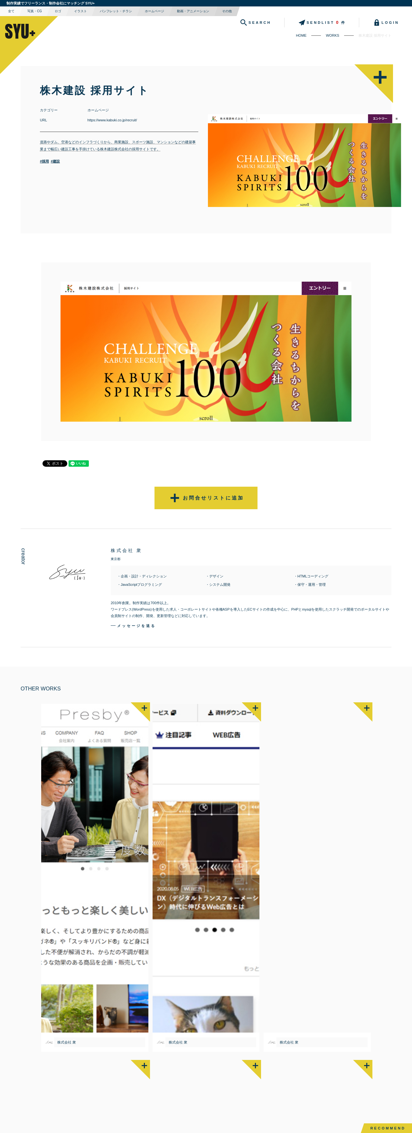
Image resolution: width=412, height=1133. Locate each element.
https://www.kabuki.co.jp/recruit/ (112, 120)
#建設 (55, 161)
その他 (227, 11)
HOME (301, 35)
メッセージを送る (136, 626)
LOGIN (385, 22)
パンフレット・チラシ (116, 11)
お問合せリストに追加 (206, 498)
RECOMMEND (388, 1128)
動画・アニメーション (193, 11)
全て (11, 11)
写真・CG (34, 11)
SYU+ (20, 31)
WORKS (332, 35)
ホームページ (154, 11)
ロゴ (58, 11)
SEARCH (255, 22)
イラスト (80, 11)
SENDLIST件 (321, 22)
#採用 (44, 161)
